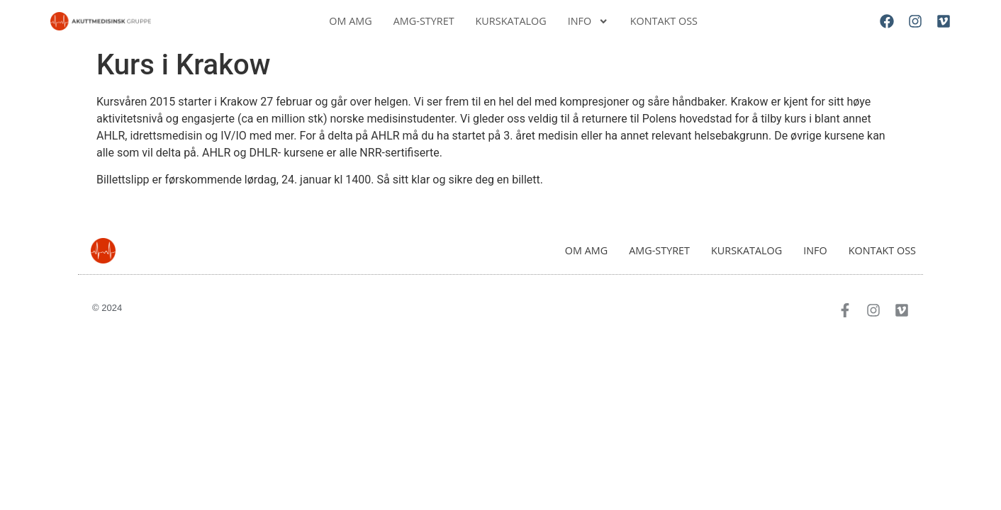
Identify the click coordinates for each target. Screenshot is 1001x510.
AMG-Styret (423, 21)
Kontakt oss (664, 21)
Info (588, 21)
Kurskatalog (511, 21)
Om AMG (350, 21)
